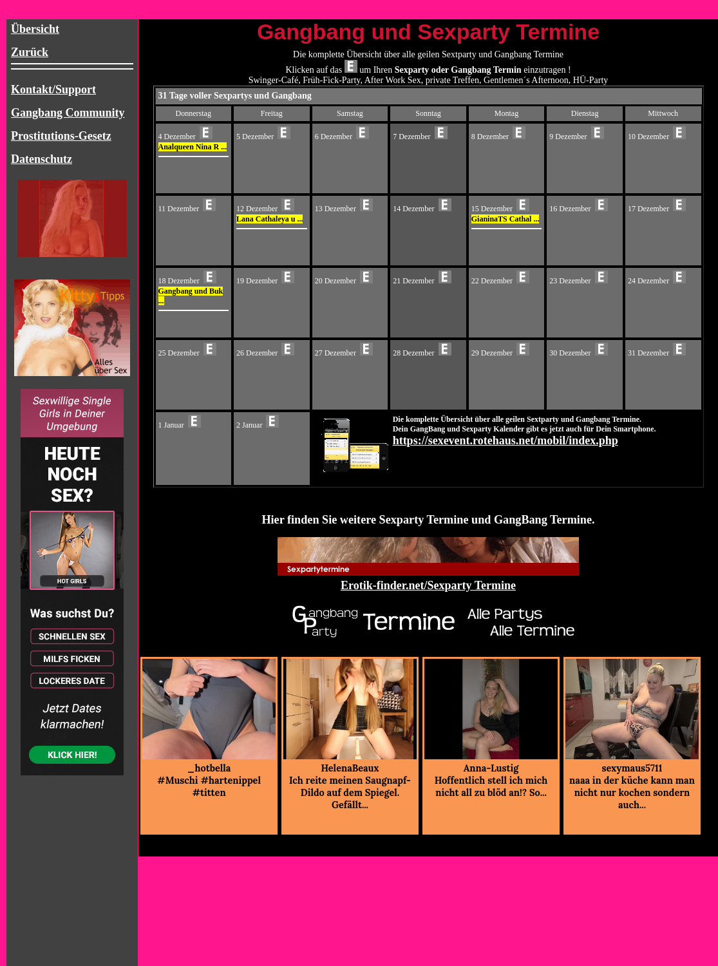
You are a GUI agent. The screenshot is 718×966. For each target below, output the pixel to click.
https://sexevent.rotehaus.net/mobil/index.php (505, 440)
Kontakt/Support (53, 89)
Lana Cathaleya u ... (269, 218)
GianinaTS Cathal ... (505, 218)
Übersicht (35, 29)
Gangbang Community (68, 112)
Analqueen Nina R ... (192, 146)
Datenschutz (41, 159)
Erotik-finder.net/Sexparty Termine (428, 585)
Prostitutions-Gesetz (61, 135)
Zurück (29, 52)
